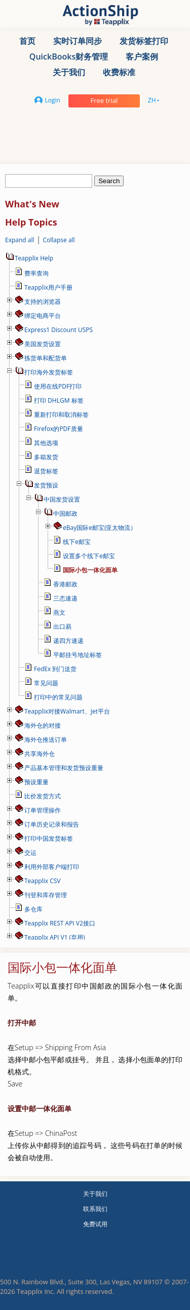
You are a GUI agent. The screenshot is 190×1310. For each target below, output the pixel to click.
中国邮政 (65, 513)
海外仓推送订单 (45, 739)
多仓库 (33, 909)
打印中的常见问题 (58, 697)
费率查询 (36, 273)
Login (47, 100)
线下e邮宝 (77, 541)
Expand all (19, 240)
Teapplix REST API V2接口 (59, 923)
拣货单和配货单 (45, 358)
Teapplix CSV (42, 881)
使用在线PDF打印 (58, 386)
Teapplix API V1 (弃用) (54, 937)
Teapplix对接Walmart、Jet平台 (67, 711)
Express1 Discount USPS (58, 329)
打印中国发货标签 (48, 838)
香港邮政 (65, 584)
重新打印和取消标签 (61, 414)
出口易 (62, 626)
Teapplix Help (29, 258)
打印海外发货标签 (48, 372)
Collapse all (58, 240)
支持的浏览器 (42, 301)
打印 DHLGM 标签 (59, 400)
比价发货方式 (42, 796)
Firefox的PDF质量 (58, 428)
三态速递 (65, 598)
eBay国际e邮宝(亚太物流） (99, 527)
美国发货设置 (42, 344)
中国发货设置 (62, 499)
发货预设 (46, 485)
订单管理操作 (42, 810)
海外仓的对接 (42, 725)
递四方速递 (68, 640)
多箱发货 (46, 457)
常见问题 (46, 683)
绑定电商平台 (42, 315)
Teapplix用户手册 (48, 287)
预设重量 (36, 782)
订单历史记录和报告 (51, 824)
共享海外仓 (39, 753)
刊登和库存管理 (45, 895)
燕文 (59, 612)
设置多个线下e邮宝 (89, 556)
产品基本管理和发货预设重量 (63, 767)
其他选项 (46, 443)
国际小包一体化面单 (90, 570)
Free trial (104, 100)
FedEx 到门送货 (55, 669)
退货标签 (46, 471)
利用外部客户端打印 (51, 866)
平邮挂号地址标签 (77, 654)
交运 (30, 852)
